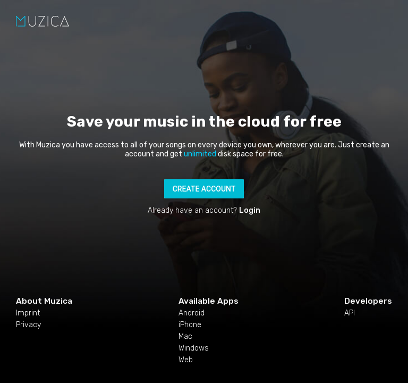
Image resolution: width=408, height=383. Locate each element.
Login (249, 210)
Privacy (28, 324)
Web (185, 359)
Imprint (28, 313)
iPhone (189, 324)
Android (191, 313)
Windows (193, 348)
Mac (185, 336)
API (349, 313)
